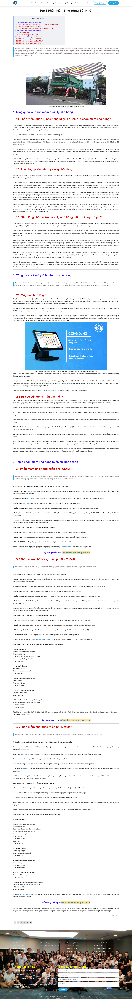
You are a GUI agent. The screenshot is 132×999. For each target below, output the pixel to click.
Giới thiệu (16, 943)
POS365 (29, 491)
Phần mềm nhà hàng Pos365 (76, 552)
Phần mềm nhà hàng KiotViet (75, 902)
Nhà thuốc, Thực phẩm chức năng (104, 951)
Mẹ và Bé (97, 957)
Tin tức (77, 3)
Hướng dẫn (113, 3)
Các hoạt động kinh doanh (47, 943)
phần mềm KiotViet (24, 894)
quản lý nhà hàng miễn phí (43, 639)
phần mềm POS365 (67, 547)
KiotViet (26, 747)
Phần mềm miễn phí (36, 3)
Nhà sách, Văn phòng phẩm (75, 959)
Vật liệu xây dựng (72, 954)
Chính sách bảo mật (19, 945)
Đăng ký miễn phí (100, 3)
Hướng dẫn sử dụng (19, 948)
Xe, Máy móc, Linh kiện (100, 954)
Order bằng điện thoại (53, 3)
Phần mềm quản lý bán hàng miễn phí (23, 951)
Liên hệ (86, 3)
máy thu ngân (28, 299)
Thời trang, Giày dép (73, 943)
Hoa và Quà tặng (99, 959)
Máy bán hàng (67, 3)
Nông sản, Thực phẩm (73, 951)
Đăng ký (63, 989)
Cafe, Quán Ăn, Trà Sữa (101, 943)
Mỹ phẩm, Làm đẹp (72, 948)
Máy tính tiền (18, 283)
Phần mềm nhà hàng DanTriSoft (75, 720)
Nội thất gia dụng (72, 957)
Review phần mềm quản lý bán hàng (50, 945)
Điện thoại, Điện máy (100, 945)
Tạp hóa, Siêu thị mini (73, 945)
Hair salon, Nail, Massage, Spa (102, 948)
